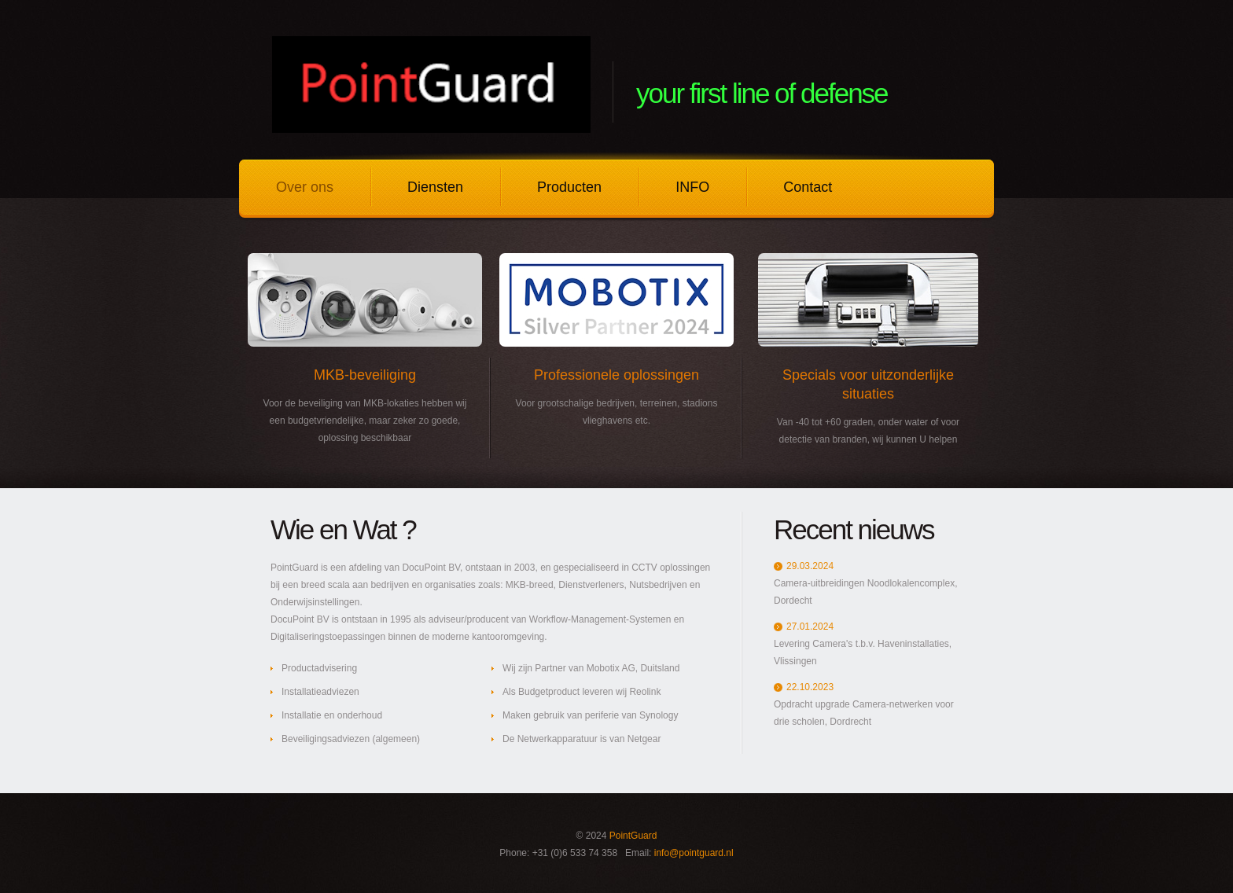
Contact (807, 187)
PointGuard (633, 835)
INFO (692, 187)
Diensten (435, 187)
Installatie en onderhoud (332, 715)
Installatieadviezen (320, 691)
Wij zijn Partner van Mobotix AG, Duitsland (590, 668)
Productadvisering (319, 668)
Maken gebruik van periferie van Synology (590, 715)
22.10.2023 (810, 687)
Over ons (304, 187)
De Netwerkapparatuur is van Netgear (581, 738)
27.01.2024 (810, 626)
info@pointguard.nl (694, 852)
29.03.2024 (810, 565)
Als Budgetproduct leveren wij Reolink (581, 691)
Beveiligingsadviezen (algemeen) (351, 738)
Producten (569, 187)
